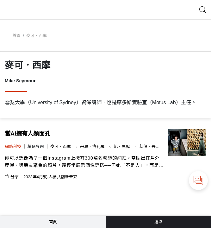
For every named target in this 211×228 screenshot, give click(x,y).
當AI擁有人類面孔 (27, 133)
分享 (12, 176)
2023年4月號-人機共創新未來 (50, 176)
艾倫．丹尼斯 (152, 146)
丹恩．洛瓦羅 (93, 146)
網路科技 (13, 146)
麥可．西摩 (61, 146)
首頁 (16, 35)
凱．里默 (122, 146)
